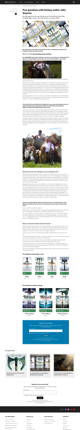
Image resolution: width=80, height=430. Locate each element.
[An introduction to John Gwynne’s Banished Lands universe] (40, 365)
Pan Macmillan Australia (49, 419)
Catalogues (29, 425)
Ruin (52, 276)
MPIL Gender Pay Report (10, 421)
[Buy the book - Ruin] (52, 273)
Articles (37, 2)
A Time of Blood (45, 313)
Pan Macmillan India (48, 423)
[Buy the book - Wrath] (64, 273)
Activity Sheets (29, 427)
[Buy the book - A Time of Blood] (45, 310)
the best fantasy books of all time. (42, 54)
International (48, 416)
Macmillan (65, 427)
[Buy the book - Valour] (39, 273)
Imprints (65, 416)
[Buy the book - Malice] (27, 273)
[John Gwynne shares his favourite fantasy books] (16, 365)
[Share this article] (16, 14)
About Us (43, 2)
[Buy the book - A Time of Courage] (62, 310)
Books (21, 2)
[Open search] (74, 2)
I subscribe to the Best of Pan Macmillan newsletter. (39, 333)
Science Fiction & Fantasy (17, 5)
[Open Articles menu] (37, 2)
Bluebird (64, 419)
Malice (27, 276)
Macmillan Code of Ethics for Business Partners (11, 428)
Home (6, 5)
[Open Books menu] (21, 2)
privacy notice (38, 339)
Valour (39, 276)
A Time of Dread (29, 313)
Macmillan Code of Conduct (11, 425)
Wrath (64, 276)
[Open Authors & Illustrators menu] (29, 2)
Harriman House (66, 425)
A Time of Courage (62, 313)
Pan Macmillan (10, 416)
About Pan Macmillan (9, 419)
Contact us (29, 419)
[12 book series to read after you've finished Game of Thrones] (64, 365)
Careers (28, 421)
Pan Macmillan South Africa (49, 421)
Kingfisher (65, 423)
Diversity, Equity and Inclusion (11, 423)
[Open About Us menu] (43, 2)
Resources (30, 416)
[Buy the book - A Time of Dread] (29, 310)
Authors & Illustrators (29, 2)
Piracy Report (29, 423)
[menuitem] (12, 420)
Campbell (65, 421)
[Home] (10, 2)
